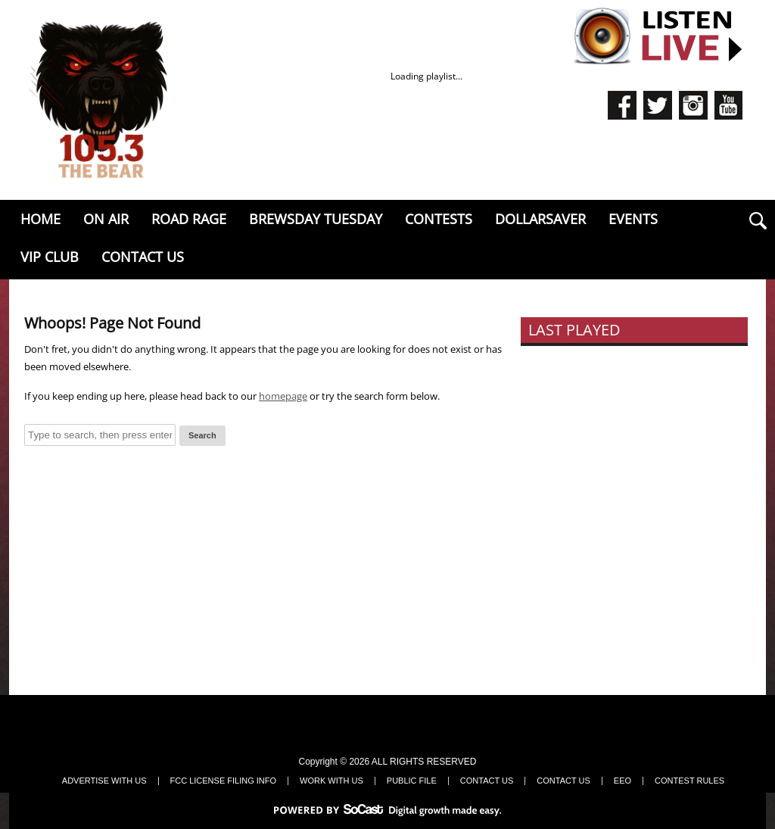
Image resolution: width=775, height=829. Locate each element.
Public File (412, 781)
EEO (622, 781)
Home (40, 219)
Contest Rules (689, 781)
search (757, 220)
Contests (438, 219)
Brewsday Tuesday (315, 219)
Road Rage (188, 219)
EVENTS (633, 219)
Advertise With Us (104, 781)
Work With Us (331, 781)
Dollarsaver (540, 219)
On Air (106, 219)
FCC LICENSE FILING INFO (223, 781)
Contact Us (142, 257)
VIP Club (49, 257)
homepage (283, 396)
